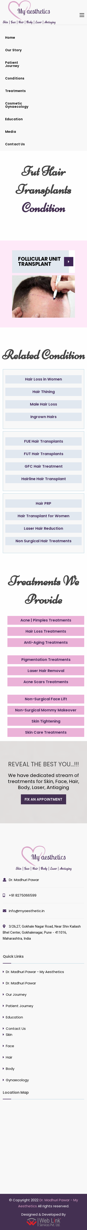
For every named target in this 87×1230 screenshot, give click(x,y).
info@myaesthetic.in (27, 910)
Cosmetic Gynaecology (17, 105)
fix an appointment (43, 799)
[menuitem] (18, 37)
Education (14, 119)
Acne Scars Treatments (45, 682)
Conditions (14, 78)
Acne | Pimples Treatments (45, 620)
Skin (9, 1034)
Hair (9, 1057)
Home (10, 37)
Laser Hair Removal (46, 670)
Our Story (13, 50)
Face (10, 1045)
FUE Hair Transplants (43, 441)
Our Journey (16, 994)
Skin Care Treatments (46, 732)
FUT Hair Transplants (43, 453)
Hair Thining (43, 391)
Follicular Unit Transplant (39, 261)
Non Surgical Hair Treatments (43, 541)
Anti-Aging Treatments (46, 642)
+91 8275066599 (22, 895)
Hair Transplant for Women (43, 516)
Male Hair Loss (43, 404)
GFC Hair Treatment (44, 466)
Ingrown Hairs (43, 416)
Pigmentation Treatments (46, 659)
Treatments (15, 91)
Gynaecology (17, 1080)
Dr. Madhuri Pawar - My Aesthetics (35, 971)
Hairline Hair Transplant (43, 479)
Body (10, 1068)
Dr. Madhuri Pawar (24, 879)
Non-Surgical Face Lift (46, 699)
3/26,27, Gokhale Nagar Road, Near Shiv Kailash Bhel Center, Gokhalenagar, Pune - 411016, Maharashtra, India (42, 932)
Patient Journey (12, 64)
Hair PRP (43, 503)
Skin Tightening (46, 721)
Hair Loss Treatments (46, 631)
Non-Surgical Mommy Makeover (46, 710)
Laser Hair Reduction (43, 528)
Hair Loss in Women (43, 379)
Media (10, 131)
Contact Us (15, 144)
